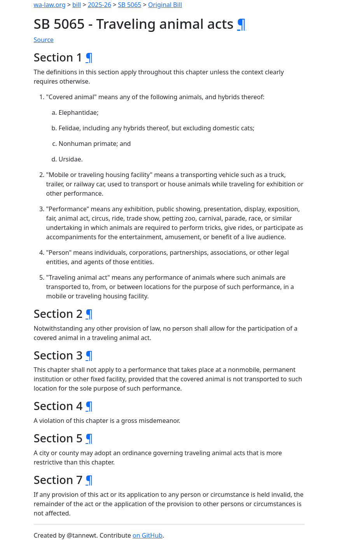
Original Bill (165, 4)
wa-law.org (50, 4)
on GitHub (148, 535)
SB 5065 (129, 4)
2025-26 (99, 4)
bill (76, 4)
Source (44, 39)
